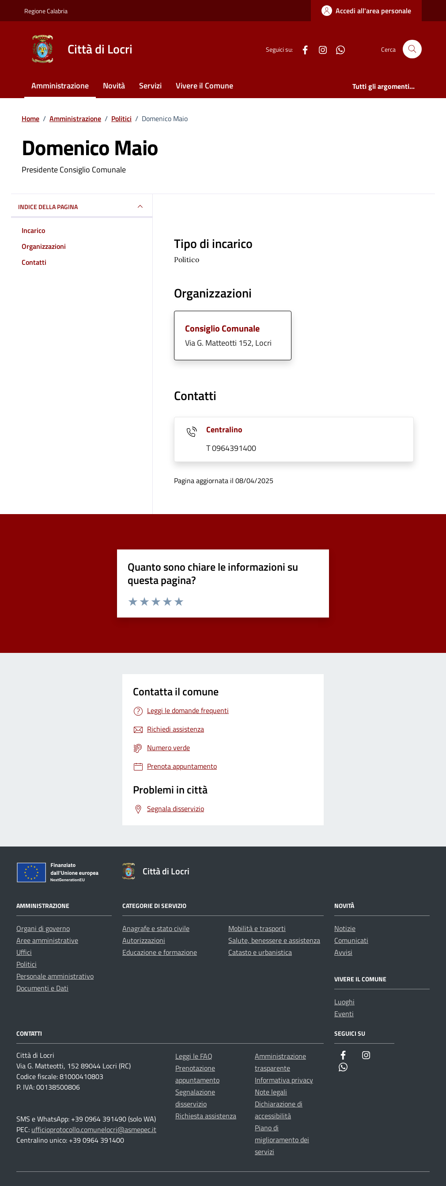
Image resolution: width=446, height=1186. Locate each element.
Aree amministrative (47, 940)
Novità (114, 86)
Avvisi (343, 952)
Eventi (344, 1013)
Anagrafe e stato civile (155, 928)
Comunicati (351, 940)
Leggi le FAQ (193, 1056)
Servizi (150, 86)
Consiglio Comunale (222, 328)
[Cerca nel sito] (412, 49)
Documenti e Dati (42, 988)
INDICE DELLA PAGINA (81, 206)
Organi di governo (43, 928)
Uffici (24, 952)
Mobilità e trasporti (257, 928)
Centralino (224, 429)
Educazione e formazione (159, 952)
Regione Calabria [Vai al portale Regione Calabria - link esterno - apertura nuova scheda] (46, 10)
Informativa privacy (284, 1080)
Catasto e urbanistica (260, 952)
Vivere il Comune (204, 86)
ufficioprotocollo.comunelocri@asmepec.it (93, 1129)
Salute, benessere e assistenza (274, 940)
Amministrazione (60, 86)
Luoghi (344, 1001)
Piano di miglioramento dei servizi (282, 1139)
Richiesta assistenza (205, 1115)
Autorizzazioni (143, 940)
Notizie (344, 928)
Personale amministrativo (55, 976)
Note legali (271, 1092)
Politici (26, 964)
